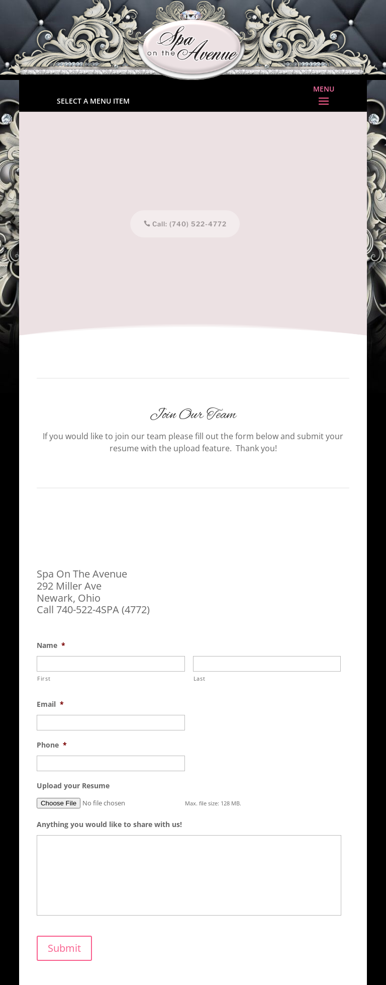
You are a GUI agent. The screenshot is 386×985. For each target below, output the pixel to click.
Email (50, 704)
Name (51, 645)
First (43, 678)
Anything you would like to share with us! (109, 824)
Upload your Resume (73, 785)
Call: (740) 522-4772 (187, 224)
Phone (52, 745)
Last (200, 678)
